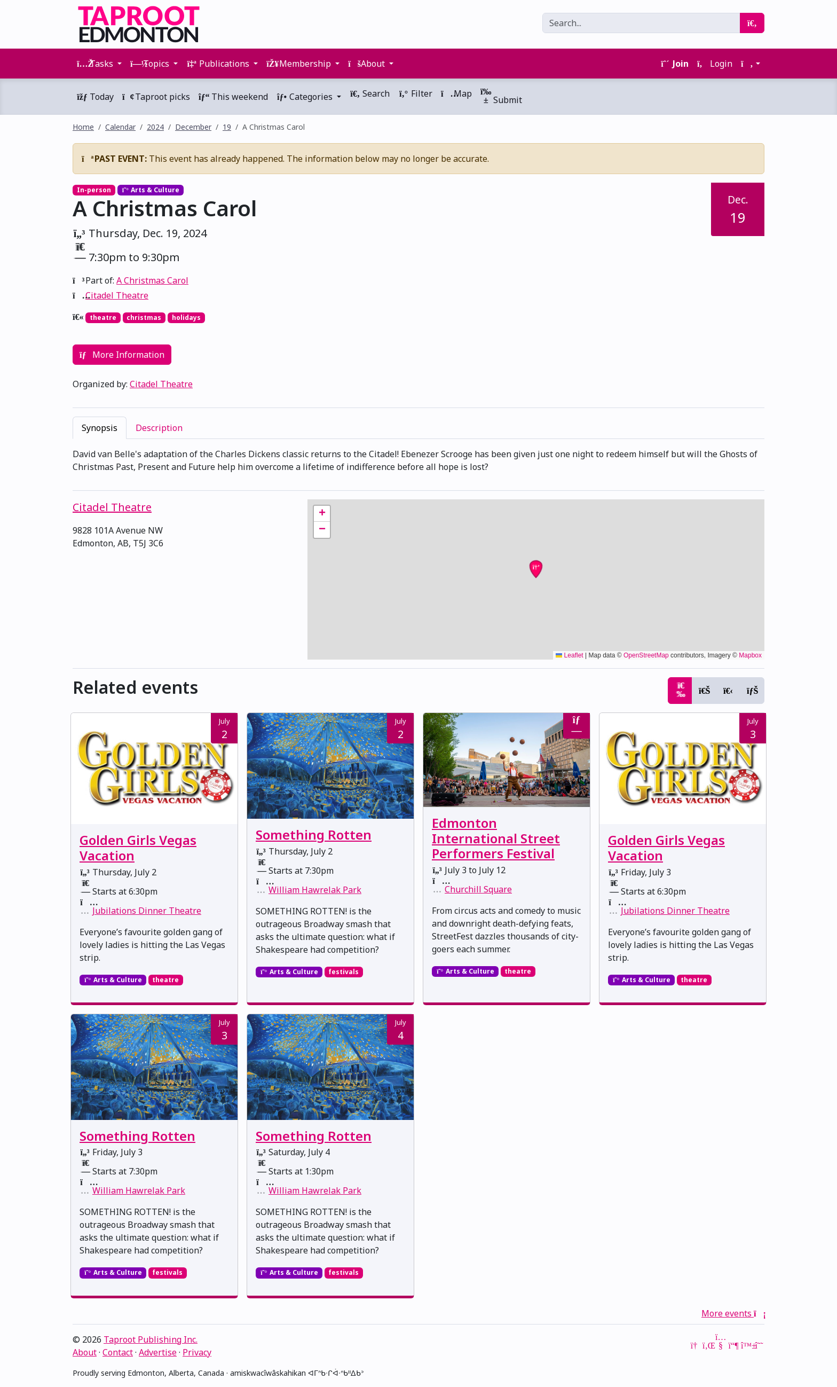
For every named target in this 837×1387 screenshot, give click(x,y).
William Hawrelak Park (315, 890)
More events (732, 1313)
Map (456, 93)
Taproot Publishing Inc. (151, 1339)
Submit (501, 96)
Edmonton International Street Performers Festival (496, 838)
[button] (750, 63)
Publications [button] (218, 63)
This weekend (233, 97)
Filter (415, 93)
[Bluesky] (746, 1345)
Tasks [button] (96, 63)
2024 (155, 127)
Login (714, 63)
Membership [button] (299, 63)
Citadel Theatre (116, 295)
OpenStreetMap (646, 655)
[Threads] (759, 1345)
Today (95, 97)
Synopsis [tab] (99, 428)
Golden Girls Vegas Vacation (138, 847)
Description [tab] (159, 428)
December (193, 127)
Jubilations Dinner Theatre (146, 910)
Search (370, 93)
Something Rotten (314, 834)
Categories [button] (306, 97)
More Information (122, 355)
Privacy (197, 1352)
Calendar (120, 127)
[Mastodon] (733, 1345)
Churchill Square (478, 889)
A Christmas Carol (152, 280)
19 (227, 127)
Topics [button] (150, 63)
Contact (117, 1352)
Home (83, 127)
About (85, 1352)
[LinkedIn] (707, 1345)
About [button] (367, 63)
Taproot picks (156, 97)
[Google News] (695, 1345)
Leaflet (569, 655)
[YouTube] (720, 1345)
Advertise (158, 1352)
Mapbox (750, 655)
